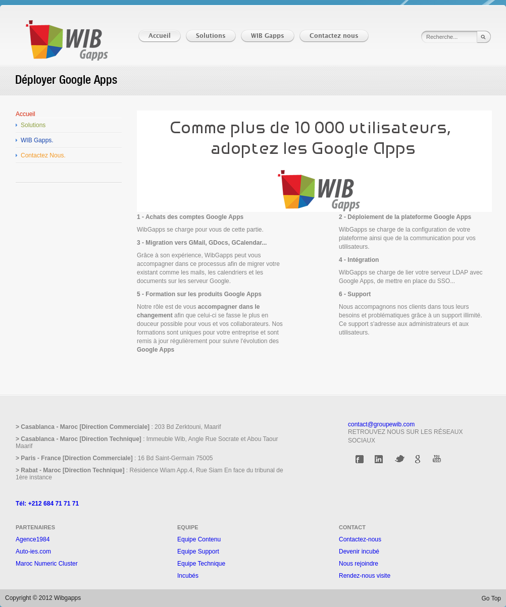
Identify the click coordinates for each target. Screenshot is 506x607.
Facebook (361, 459)
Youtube (438, 459)
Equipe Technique (201, 563)
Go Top (491, 598)
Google (419, 459)
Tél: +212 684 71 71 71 (47, 503)
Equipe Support (198, 551)
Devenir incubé (359, 551)
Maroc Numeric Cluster (47, 563)
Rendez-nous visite (364, 575)
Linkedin (380, 459)
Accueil (25, 114)
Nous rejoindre (358, 563)
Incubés (187, 575)
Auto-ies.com (33, 551)
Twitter (399, 459)
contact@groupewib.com (381, 424)
